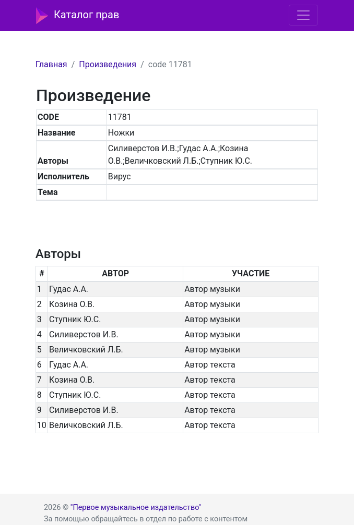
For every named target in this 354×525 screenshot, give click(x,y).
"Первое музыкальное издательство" (135, 507)
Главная (51, 64)
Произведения (107, 64)
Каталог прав (77, 15)
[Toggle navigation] (303, 15)
